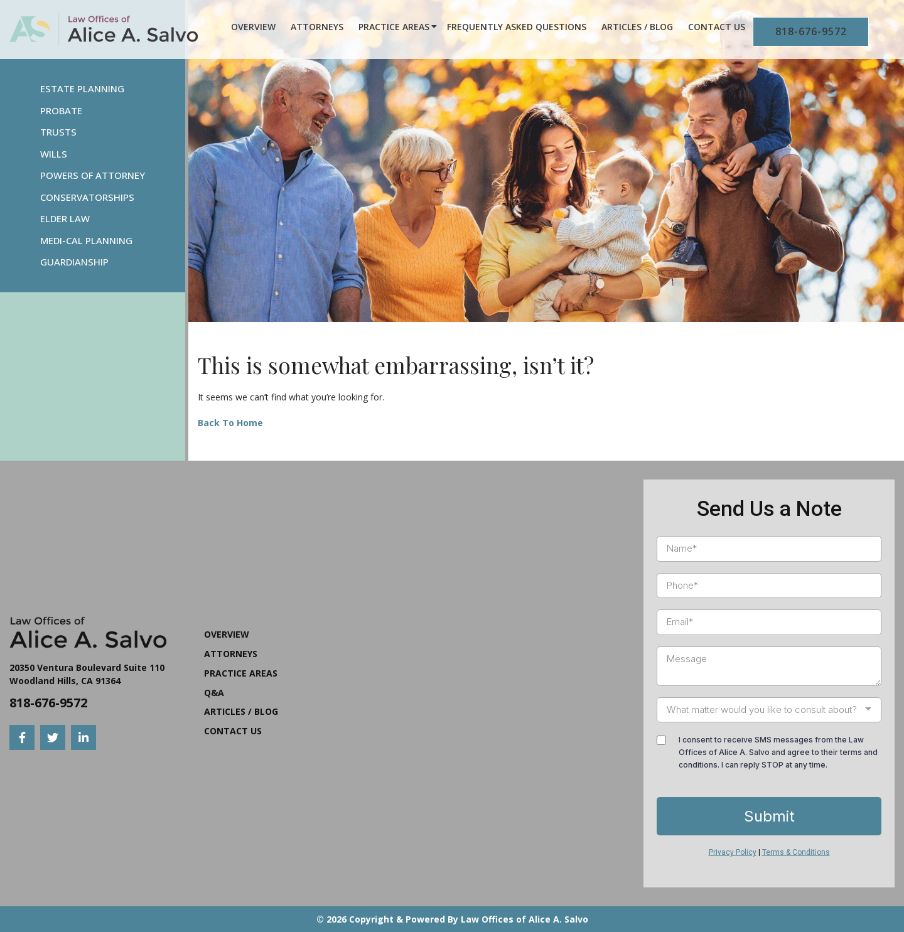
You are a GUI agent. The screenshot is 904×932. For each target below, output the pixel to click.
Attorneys (317, 27)
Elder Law (65, 218)
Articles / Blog (637, 27)
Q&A (214, 693)
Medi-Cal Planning (86, 240)
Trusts (58, 132)
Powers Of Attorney (92, 175)
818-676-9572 (811, 31)
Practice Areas (393, 27)
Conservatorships (87, 197)
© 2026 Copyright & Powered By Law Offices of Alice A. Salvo (452, 919)
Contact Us (716, 27)
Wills (53, 153)
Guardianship (74, 261)
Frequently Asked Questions (516, 27)
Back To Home (230, 423)
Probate (61, 110)
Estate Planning (82, 88)
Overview (253, 27)
